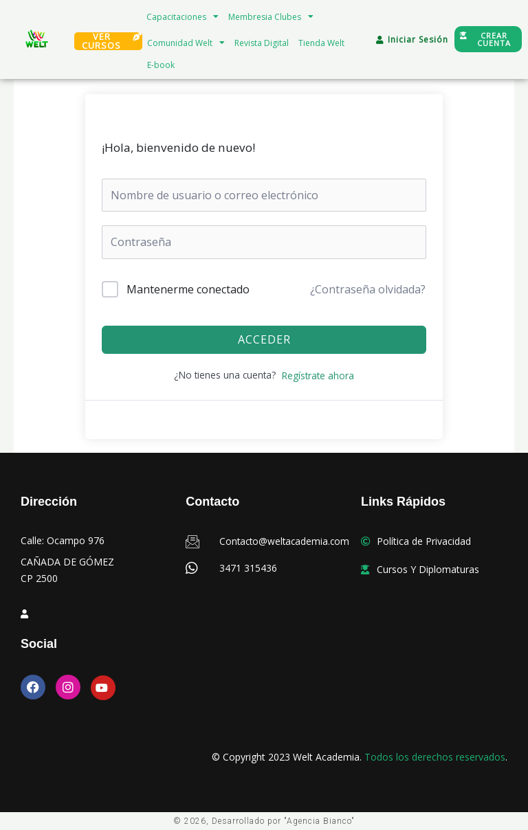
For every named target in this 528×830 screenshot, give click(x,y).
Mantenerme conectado (188, 289)
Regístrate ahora (318, 375)
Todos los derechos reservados (434, 756)
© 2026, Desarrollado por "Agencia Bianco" (264, 821)
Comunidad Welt (186, 43)
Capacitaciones (182, 16)
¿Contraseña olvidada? (368, 289)
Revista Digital (261, 43)
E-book (161, 65)
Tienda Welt (321, 43)
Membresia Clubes (271, 16)
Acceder (264, 339)
